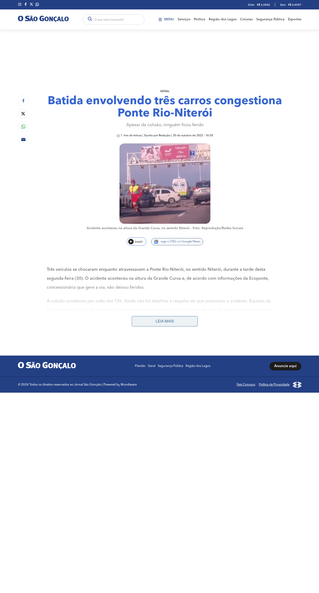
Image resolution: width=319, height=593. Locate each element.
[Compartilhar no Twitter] (23, 113)
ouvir (135, 241)
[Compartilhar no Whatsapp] (23, 126)
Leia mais (165, 321)
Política (199, 19)
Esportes (294, 19)
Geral (165, 91)
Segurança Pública (270, 19)
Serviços (184, 19)
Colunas (246, 19)
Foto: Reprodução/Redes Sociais (218, 228)
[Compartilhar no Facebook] (23, 100)
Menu (166, 19)
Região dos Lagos (223, 19)
